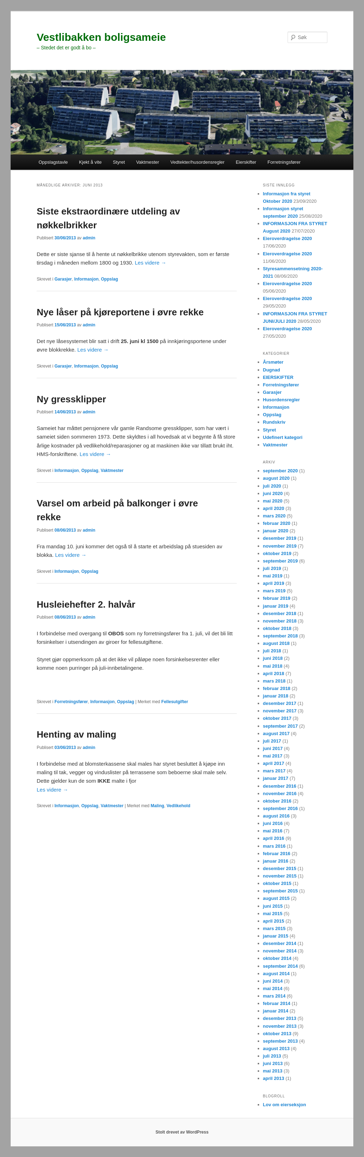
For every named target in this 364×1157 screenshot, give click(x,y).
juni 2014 (273, 981)
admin (89, 237)
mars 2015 (274, 928)
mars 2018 (274, 681)
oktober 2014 (277, 958)
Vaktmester (147, 162)
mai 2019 (273, 575)
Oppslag (109, 279)
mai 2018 (273, 666)
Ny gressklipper (71, 399)
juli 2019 (272, 568)
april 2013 (273, 1078)
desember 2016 (279, 786)
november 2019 (280, 546)
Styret (119, 162)
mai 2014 (273, 988)
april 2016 (273, 838)
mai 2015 (273, 913)
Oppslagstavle (53, 162)
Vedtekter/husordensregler (197, 162)
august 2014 (276, 973)
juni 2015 (273, 906)
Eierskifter (246, 162)
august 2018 (276, 643)
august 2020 (276, 478)
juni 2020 (273, 493)
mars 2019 (274, 590)
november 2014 (280, 951)
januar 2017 (276, 778)
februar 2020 (276, 523)
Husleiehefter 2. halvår (86, 604)
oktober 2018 (277, 628)
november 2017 (280, 710)
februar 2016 (276, 853)
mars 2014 (274, 996)
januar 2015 (276, 936)
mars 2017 (274, 770)
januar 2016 (276, 861)
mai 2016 (273, 830)
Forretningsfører (283, 162)
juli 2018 (272, 650)
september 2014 (280, 966)
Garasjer (63, 279)
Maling (157, 805)
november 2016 (280, 793)
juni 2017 (273, 748)
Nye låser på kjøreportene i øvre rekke (120, 312)
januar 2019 (276, 606)
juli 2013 (272, 1056)
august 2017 (276, 733)
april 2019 (273, 583)
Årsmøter (273, 362)
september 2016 (280, 808)
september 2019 (280, 561)
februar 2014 (276, 1003)
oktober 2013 (277, 1033)
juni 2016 (273, 823)
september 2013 (280, 1041)
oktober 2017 (277, 718)
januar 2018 (276, 696)
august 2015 (276, 898)
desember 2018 (279, 613)
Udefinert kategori (283, 437)
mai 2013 (273, 1071)
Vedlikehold (179, 805)
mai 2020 (273, 501)
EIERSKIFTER (278, 377)
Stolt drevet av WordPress (181, 1132)
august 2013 (276, 1048)
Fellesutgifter (174, 701)
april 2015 (273, 921)
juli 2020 (272, 486)
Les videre (150, 263)
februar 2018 (276, 688)
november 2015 (280, 876)
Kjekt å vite (90, 162)
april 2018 (273, 673)
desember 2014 (279, 943)
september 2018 (280, 636)
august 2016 (276, 816)
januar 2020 (276, 530)
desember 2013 (279, 1018)
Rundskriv (274, 422)
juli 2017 (272, 741)
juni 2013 (273, 1063)
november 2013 (280, 1026)
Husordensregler (281, 399)
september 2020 (280, 470)
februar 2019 (276, 598)
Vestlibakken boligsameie (101, 37)
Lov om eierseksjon (284, 1104)
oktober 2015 (277, 883)
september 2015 (280, 890)
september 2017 (280, 726)
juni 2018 (273, 658)
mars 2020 (274, 515)
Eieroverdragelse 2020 (287, 238)
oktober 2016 (277, 801)
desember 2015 (279, 868)
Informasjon (86, 279)
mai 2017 (273, 756)
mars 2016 (274, 846)
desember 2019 (279, 538)
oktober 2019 (277, 553)
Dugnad (271, 370)
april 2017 (273, 763)
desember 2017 (279, 703)
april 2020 (273, 508)
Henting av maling (76, 734)
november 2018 (280, 621)
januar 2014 (276, 1011)
